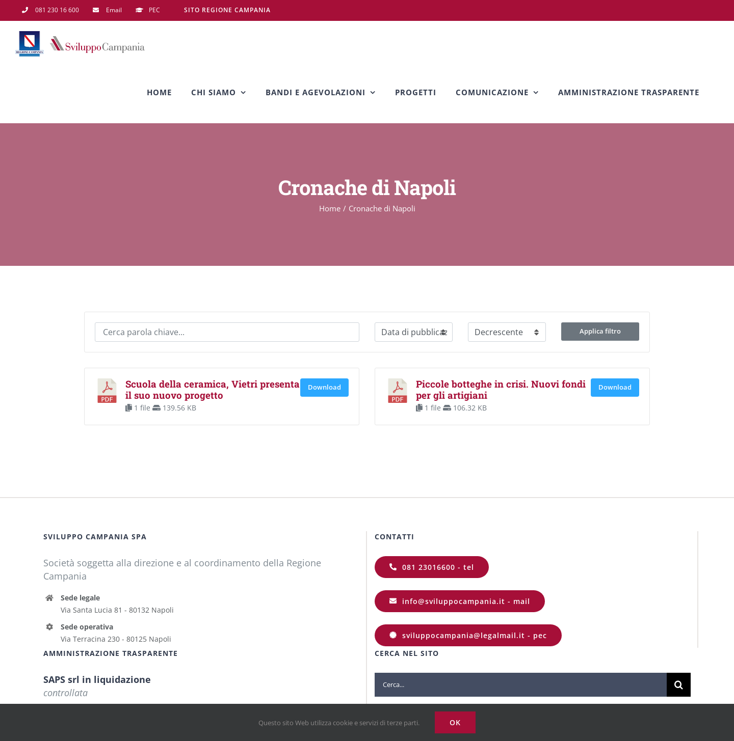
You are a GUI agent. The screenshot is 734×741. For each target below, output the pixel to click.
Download (324, 387)
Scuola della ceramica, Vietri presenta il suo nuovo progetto (212, 389)
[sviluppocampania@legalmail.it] (468, 635)
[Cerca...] (521, 685)
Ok (455, 722)
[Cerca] (679, 685)
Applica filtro (600, 331)
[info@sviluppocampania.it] (460, 601)
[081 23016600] (432, 567)
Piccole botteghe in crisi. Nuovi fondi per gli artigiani (501, 389)
